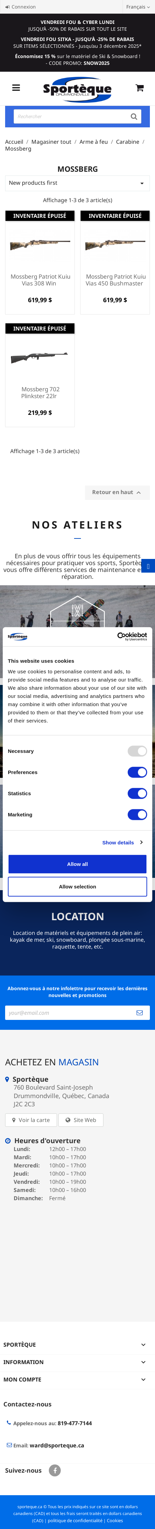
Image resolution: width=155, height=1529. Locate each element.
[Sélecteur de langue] (139, 6)
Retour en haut (117, 493)
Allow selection (77, 886)
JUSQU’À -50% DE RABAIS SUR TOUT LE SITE (77, 25)
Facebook (55, 1470)
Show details (118, 842)
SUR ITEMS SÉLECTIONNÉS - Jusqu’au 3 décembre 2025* (77, 42)
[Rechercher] (77, 116)
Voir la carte (34, 1120)
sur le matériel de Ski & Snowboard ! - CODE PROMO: (77, 59)
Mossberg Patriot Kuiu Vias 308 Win (41, 279)
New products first (77, 183)
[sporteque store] (77, 1256)
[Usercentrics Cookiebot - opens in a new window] (117, 636)
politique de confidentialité (75, 1520)
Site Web (85, 1120)
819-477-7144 (75, 1423)
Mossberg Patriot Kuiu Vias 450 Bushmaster (116, 279)
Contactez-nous (27, 1404)
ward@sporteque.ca (57, 1445)
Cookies (115, 1520)
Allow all (77, 864)
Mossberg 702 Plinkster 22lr (40, 392)
